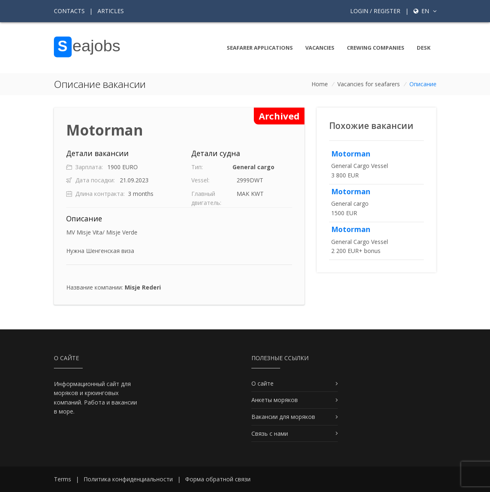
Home (319, 84)
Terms (62, 479)
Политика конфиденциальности (128, 479)
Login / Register (375, 11)
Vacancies (319, 47)
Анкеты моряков (274, 400)
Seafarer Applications (260, 47)
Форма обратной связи (218, 479)
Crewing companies (375, 47)
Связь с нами (269, 433)
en (425, 11)
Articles (111, 11)
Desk (423, 47)
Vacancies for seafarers (368, 84)
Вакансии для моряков (283, 417)
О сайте (262, 383)
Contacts (69, 11)
